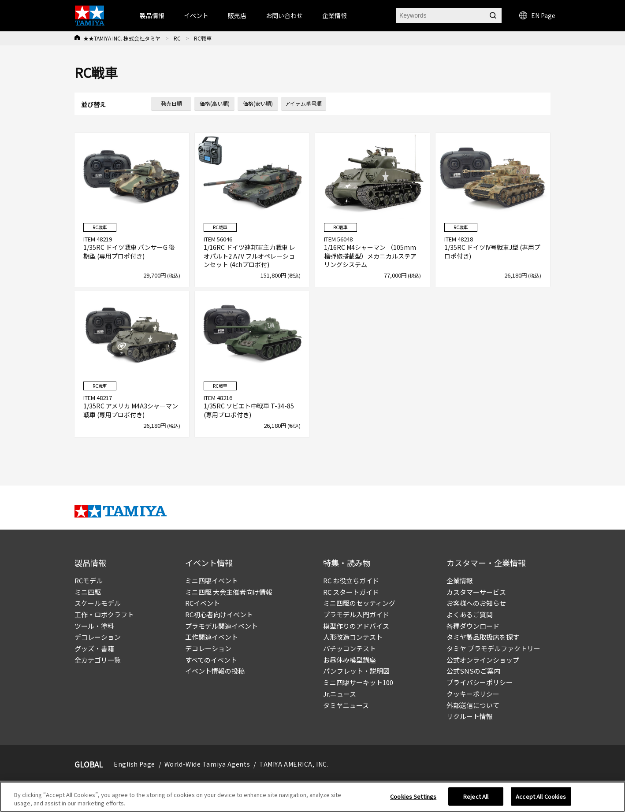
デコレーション (97, 636)
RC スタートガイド (351, 592)
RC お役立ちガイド (351, 580)
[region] (312, 797)
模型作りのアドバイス (356, 625)
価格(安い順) (258, 103)
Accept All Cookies (541, 796)
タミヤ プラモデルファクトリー (493, 648)
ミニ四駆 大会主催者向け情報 (228, 592)
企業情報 (459, 580)
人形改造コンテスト (353, 636)
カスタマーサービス (476, 592)
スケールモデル (97, 603)
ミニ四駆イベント (211, 580)
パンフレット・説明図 (356, 670)
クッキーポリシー (472, 693)
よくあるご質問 (469, 614)
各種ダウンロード (472, 625)
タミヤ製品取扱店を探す (482, 636)
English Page (134, 764)
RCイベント (202, 603)
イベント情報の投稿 (215, 670)
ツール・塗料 (94, 625)
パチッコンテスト (349, 648)
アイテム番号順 (303, 103)
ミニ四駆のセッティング (359, 603)
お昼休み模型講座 (349, 659)
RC (177, 38)
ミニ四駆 (87, 592)
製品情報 (152, 15)
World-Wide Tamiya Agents (207, 764)
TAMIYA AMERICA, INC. (293, 764)
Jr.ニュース (339, 693)
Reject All (475, 796)
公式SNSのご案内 (473, 670)
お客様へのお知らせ (476, 603)
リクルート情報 (469, 716)
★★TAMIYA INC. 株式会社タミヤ (121, 38)
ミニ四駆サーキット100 (358, 682)
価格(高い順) (215, 103)
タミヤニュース (346, 705)
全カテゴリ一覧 (97, 659)
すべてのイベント (211, 659)
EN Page (537, 15)
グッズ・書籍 (94, 648)
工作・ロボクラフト (104, 614)
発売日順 (171, 103)
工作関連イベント (211, 636)
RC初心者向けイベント (219, 614)
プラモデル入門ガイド (356, 614)
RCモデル (88, 580)
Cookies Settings (413, 796)
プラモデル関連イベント (221, 625)
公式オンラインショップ (482, 659)
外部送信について (472, 705)
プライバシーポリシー (479, 682)
